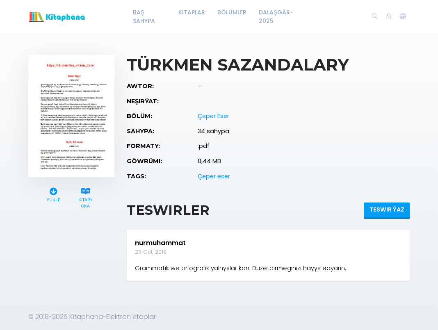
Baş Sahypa (144, 16)
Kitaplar (191, 12)
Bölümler (231, 12)
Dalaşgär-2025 (276, 16)
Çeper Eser (213, 116)
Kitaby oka (86, 196)
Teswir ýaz (387, 209)
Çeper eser (214, 176)
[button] (403, 16)
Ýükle (53, 193)
